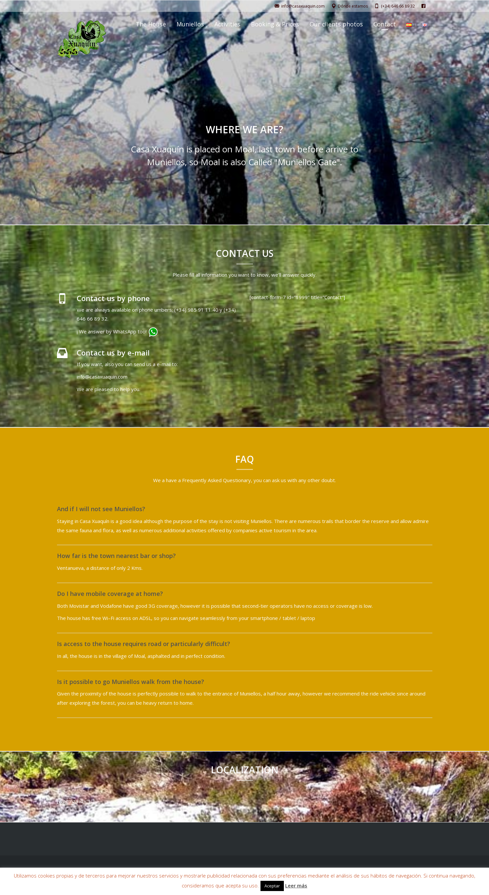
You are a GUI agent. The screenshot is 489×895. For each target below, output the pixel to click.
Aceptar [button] (272, 886)
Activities (227, 24)
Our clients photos (336, 24)
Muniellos (190, 24)
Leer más (296, 885)
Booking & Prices (275, 24)
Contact (384, 24)
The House (151, 24)
